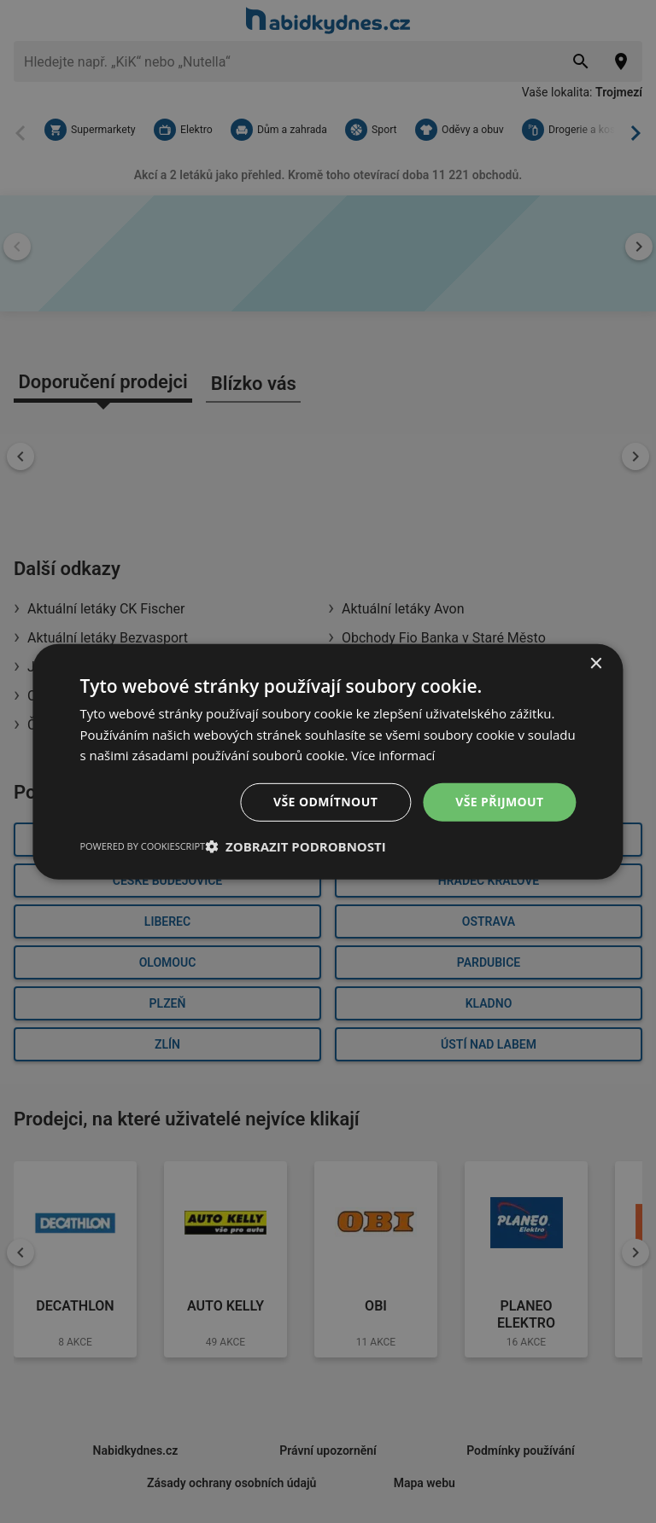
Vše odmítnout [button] (325, 801)
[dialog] (327, 761)
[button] (295, 846)
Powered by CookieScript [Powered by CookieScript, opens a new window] (142, 846)
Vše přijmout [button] (499, 801)
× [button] (595, 663)
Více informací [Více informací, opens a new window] (393, 755)
